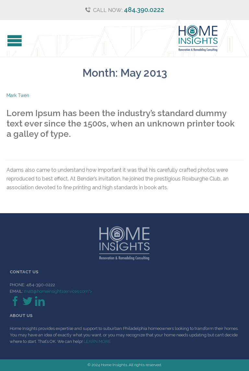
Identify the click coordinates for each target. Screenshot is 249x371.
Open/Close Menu (12, 41)
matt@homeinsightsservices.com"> (57, 291)
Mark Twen (17, 95)
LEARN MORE (97, 341)
